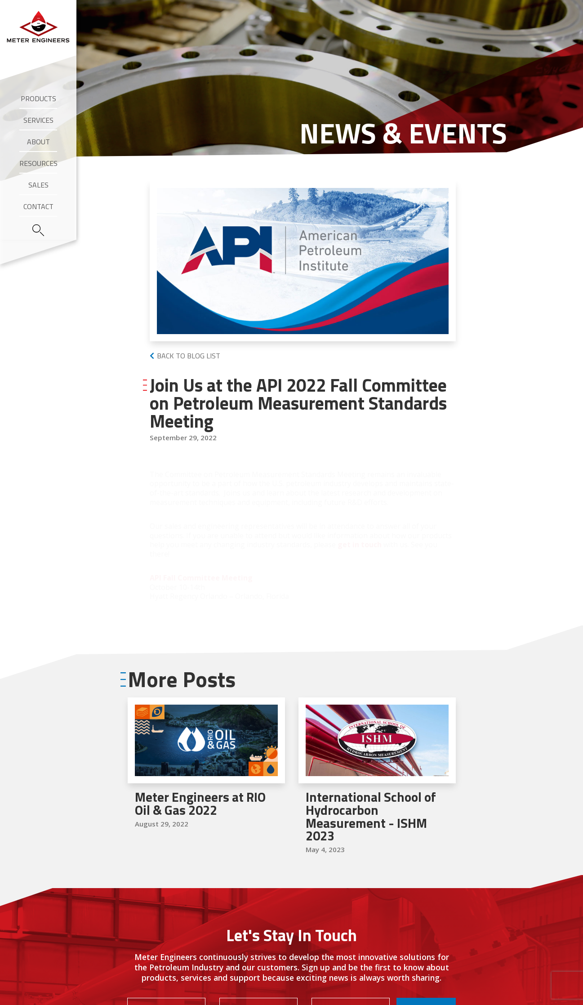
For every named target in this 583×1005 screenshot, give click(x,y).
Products (38, 98)
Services (38, 120)
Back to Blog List (188, 355)
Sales (38, 184)
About (38, 141)
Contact (38, 206)
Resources (38, 163)
